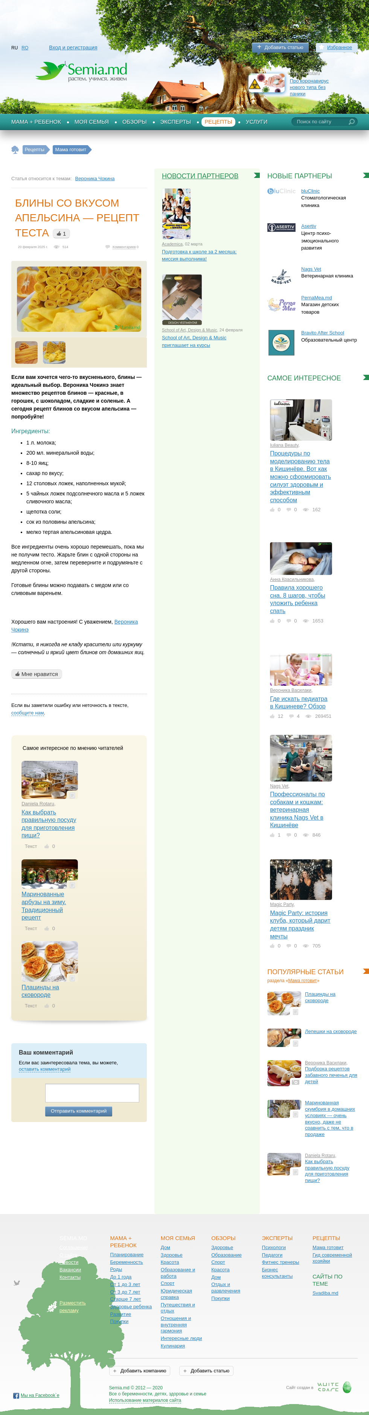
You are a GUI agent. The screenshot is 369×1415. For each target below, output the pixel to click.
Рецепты (218, 122)
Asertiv (308, 226)
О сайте (68, 1255)
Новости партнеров (200, 176)
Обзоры (134, 122)
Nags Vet (279, 786)
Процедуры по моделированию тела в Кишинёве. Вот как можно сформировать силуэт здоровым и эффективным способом (300, 476)
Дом (165, 1247)
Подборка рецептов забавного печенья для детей (331, 1075)
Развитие (120, 1314)
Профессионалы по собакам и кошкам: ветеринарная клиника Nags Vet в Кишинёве (297, 809)
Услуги (257, 122)
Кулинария (173, 1346)
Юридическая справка (176, 1294)
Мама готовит (302, 980)
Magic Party (281, 904)
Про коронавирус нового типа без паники (309, 87)
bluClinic (310, 191)
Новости (68, 1262)
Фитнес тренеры (280, 1262)
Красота (170, 1262)
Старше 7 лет (125, 1299)
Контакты (70, 1277)
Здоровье (172, 1255)
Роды (116, 1269)
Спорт (168, 1283)
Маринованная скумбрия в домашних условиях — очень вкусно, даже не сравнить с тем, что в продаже (330, 1118)
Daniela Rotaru (37, 803)
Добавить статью (284, 47)
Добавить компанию (142, 1371)
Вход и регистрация (73, 47)
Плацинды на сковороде (320, 997)
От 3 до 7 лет (125, 1292)
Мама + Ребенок (36, 122)
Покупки (119, 1321)
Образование (226, 1255)
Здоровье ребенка (131, 1306)
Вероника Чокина (95, 178)
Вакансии (70, 1269)
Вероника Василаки (290, 690)
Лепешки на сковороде (331, 1031)
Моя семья (92, 122)
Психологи (274, 1247)
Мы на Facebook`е (40, 1395)
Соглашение (73, 1247)
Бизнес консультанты (277, 1273)
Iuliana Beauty (284, 445)
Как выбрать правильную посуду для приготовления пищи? (327, 1171)
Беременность (126, 1262)
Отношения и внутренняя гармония (176, 1324)
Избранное (339, 47)
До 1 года (120, 1277)
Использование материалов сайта (145, 1400)
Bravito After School (322, 333)
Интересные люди (181, 1338)
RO (24, 48)
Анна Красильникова (292, 579)
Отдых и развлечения (225, 1288)
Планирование (126, 1254)
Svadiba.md (326, 1293)
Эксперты (175, 122)
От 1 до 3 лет (125, 1284)
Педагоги (272, 1255)
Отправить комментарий (79, 1111)
